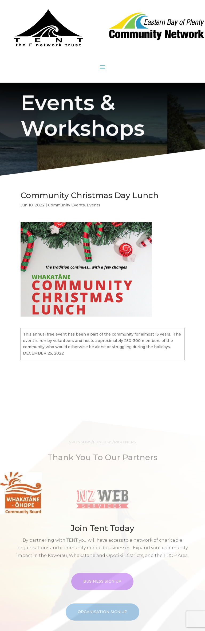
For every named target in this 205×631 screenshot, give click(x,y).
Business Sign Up (102, 596)
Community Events (66, 205)
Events (93, 205)
